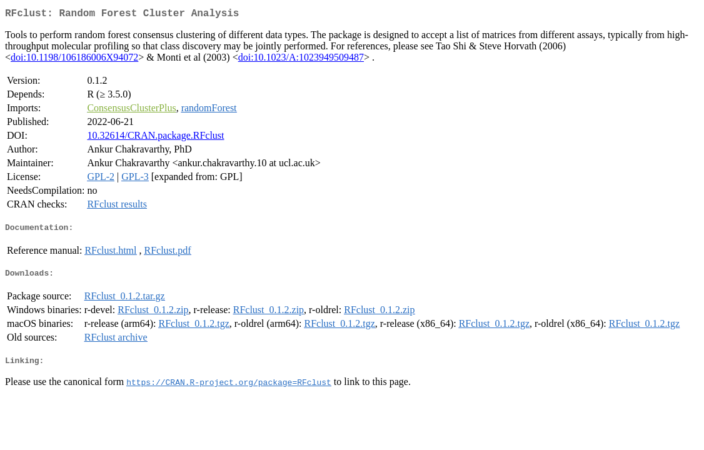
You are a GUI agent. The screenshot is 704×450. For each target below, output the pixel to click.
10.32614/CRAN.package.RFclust (155, 137)
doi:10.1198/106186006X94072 (74, 59)
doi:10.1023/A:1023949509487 (301, 59)
